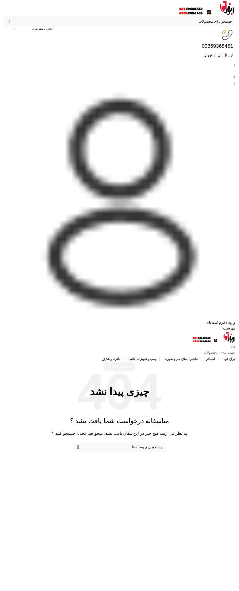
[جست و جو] (119, 21)
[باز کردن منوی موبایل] (229, 328)
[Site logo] (206, 8)
